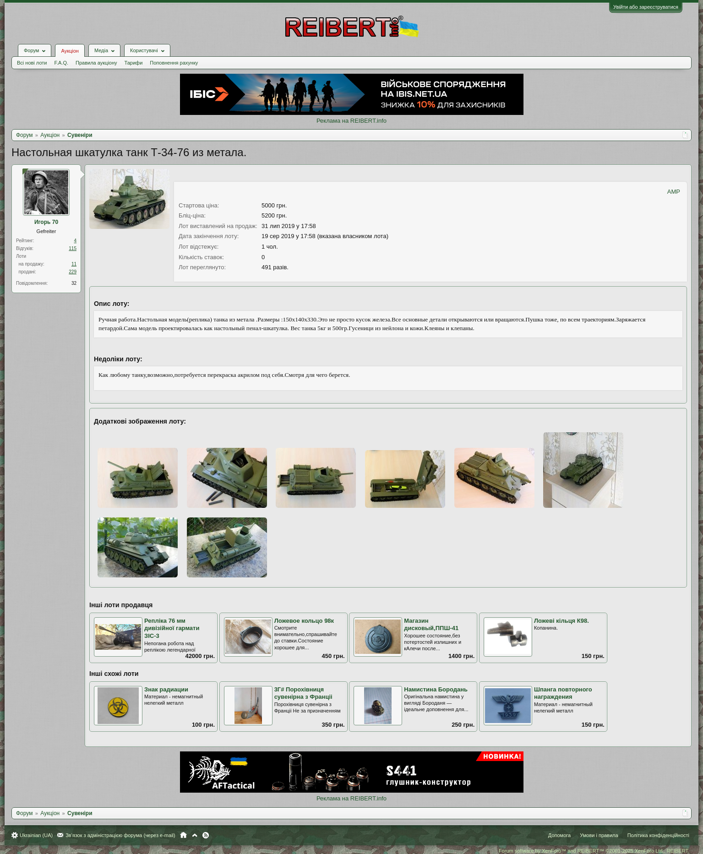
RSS (205, 835)
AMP (673, 191)
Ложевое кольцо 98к (304, 620)
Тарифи (134, 62)
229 (72, 271)
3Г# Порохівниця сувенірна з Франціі (303, 693)
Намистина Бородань (436, 689)
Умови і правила (599, 835)
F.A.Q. (61, 62)
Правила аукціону (96, 62)
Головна (183, 835)
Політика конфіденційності (658, 835)
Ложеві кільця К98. (561, 620)
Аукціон (69, 51)
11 (73, 264)
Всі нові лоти (32, 62)
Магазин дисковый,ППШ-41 (431, 624)
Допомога (559, 835)
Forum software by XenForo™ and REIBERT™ (594, 851)
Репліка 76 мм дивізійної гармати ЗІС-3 (171, 628)
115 (72, 248)
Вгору (194, 835)
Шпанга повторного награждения (563, 693)
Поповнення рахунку (174, 62)
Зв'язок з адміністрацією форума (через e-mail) (120, 835)
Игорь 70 (46, 222)
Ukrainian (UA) (36, 835)
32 (73, 283)
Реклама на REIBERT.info (351, 120)
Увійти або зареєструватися (645, 7)
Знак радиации (166, 689)
